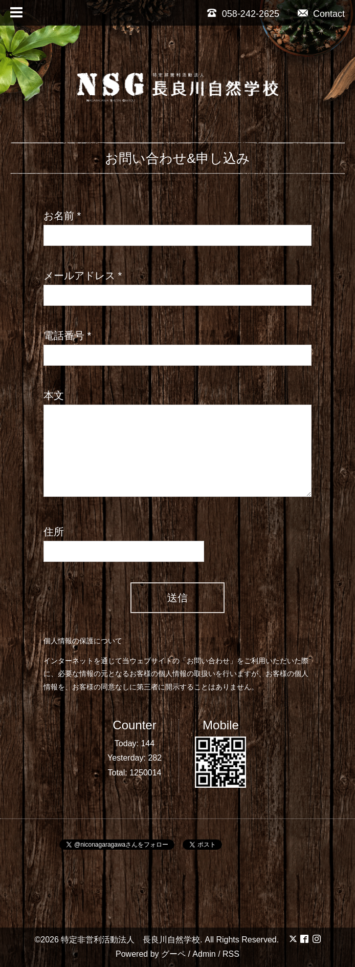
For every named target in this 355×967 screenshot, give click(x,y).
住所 (53, 531)
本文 (53, 395)
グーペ (173, 954)
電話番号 (67, 335)
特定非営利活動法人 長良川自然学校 (130, 939)
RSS (231, 954)
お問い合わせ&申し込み (177, 158)
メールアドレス (82, 275)
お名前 (62, 215)
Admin (203, 954)
